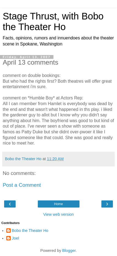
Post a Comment (22, 185)
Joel (15, 238)
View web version (58, 214)
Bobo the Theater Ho (30, 230)
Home (58, 204)
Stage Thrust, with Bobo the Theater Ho (53, 21)
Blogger (69, 250)
